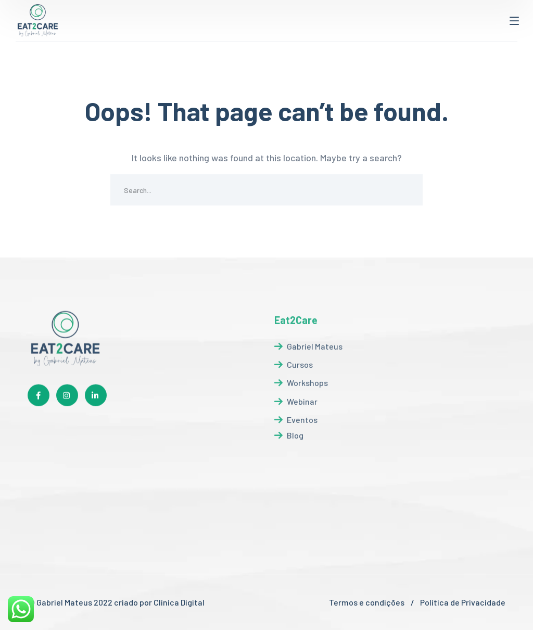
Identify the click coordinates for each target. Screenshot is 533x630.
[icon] (38, 399)
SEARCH (407, 190)
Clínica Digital (180, 602)
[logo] (38, 19)
